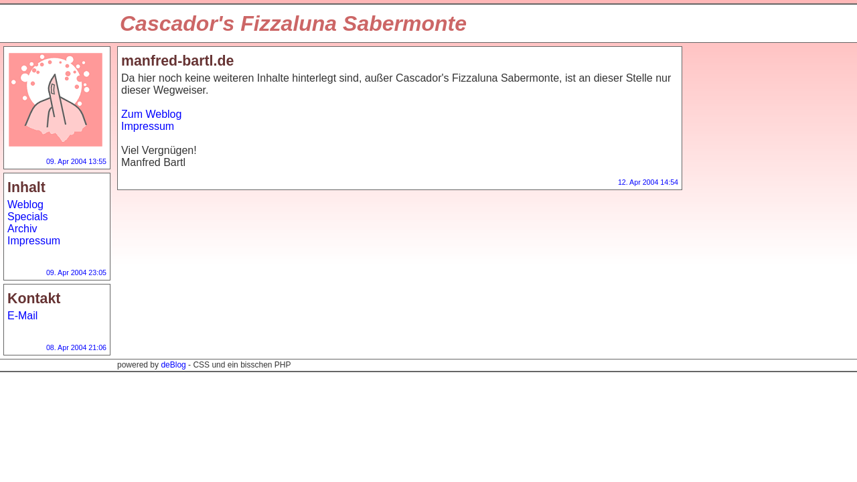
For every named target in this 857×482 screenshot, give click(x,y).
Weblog (25, 204)
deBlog (173, 365)
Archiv (22, 228)
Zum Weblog (151, 114)
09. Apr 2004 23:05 (76, 272)
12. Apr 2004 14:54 (648, 182)
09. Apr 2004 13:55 (76, 161)
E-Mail (22, 315)
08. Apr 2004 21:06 (76, 347)
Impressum (33, 240)
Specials (27, 216)
